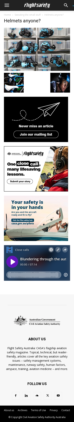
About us (9, 410)
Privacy (54, 410)
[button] (6, 5)
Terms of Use (38, 410)
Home (7, 14)
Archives (22, 410)
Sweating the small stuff (28, 14)
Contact (65, 410)
